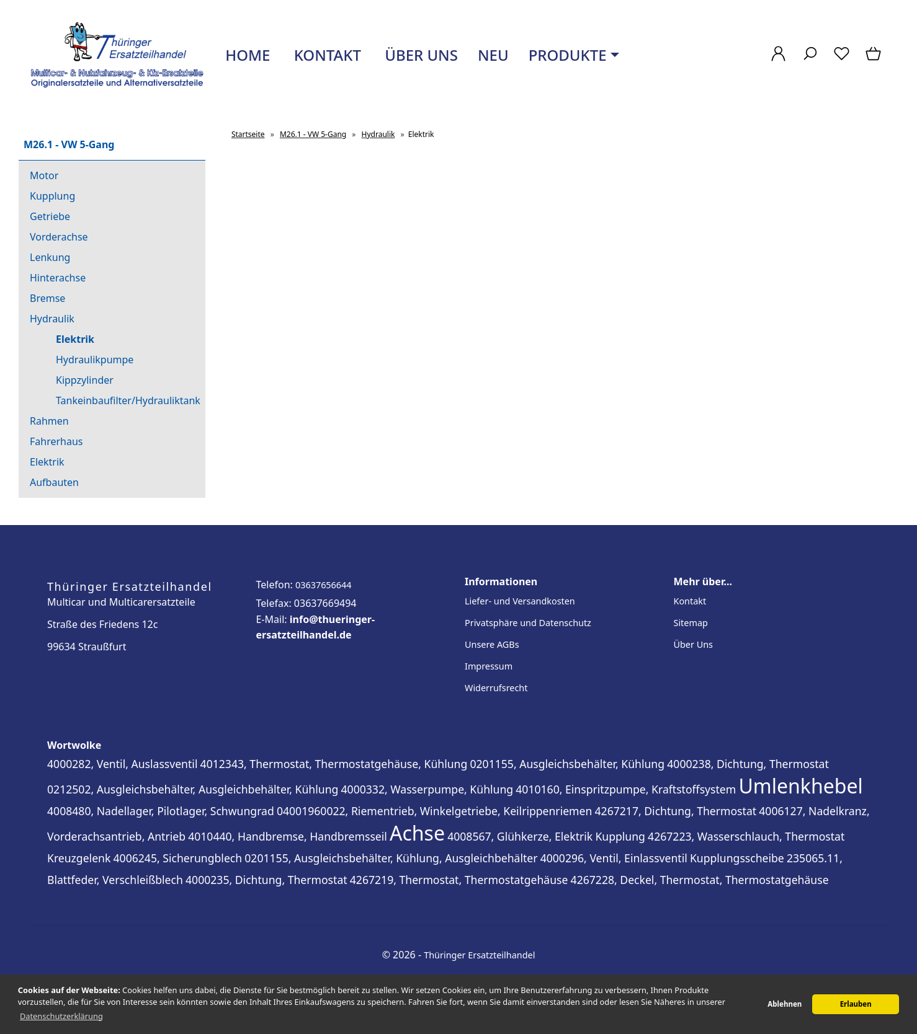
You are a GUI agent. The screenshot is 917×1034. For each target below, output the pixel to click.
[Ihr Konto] (778, 60)
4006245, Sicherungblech (178, 858)
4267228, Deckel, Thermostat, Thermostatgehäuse (700, 879)
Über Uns (693, 644)
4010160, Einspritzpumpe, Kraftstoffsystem (626, 789)
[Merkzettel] (841, 60)
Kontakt (325, 55)
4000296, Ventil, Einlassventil (613, 858)
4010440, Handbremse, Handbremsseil (287, 836)
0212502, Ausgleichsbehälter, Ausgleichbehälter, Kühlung (192, 789)
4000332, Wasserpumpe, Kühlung (427, 789)
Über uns (419, 55)
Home (245, 55)
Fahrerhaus (56, 441)
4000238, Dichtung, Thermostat (748, 763)
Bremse (47, 298)
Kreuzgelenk (78, 858)
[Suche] (810, 60)
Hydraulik (52, 318)
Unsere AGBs (492, 644)
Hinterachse (58, 278)
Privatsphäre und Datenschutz (528, 623)
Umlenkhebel (800, 785)
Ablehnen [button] (784, 1004)
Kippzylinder (85, 380)
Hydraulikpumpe (94, 359)
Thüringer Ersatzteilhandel (479, 955)
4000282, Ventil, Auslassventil (122, 763)
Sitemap (691, 623)
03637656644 (323, 585)
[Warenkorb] (874, 60)
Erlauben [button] (856, 1004)
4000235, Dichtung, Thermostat (266, 879)
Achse (417, 833)
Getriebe (50, 216)
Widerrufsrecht (496, 688)
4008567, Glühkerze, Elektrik (520, 836)
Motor (44, 175)
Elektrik (75, 339)
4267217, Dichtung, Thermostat (676, 810)
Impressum (488, 666)
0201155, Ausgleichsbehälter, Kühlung (567, 763)
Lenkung (50, 257)
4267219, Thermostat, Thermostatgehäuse (459, 879)
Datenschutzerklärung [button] (61, 1016)
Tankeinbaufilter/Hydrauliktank (128, 400)
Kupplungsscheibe (737, 858)
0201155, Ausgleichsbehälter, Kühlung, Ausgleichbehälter (390, 858)
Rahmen (49, 421)
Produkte (568, 55)
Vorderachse (59, 237)
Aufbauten (54, 482)
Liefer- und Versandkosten (520, 601)
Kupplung (52, 196)
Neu (493, 55)
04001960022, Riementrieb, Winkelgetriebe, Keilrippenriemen (434, 810)
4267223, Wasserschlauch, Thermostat (746, 836)
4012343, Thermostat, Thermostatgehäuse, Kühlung (334, 763)
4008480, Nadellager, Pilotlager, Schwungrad (160, 810)
